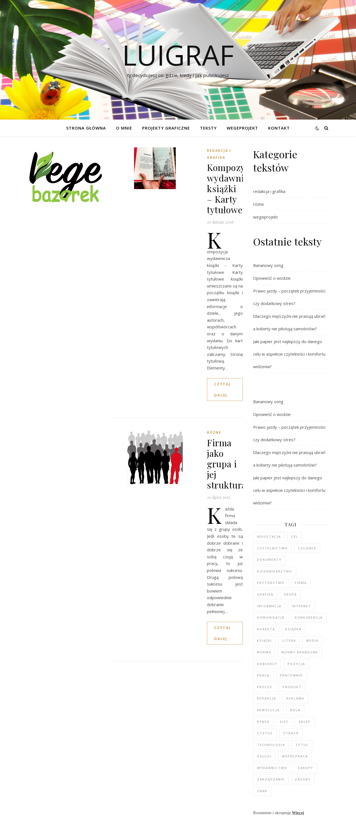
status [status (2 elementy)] (265, 733)
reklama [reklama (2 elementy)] (295, 698)
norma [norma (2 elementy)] (264, 652)
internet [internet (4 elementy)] (301, 606)
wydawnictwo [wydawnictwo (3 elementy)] (272, 768)
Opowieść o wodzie (272, 278)
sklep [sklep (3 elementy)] (305, 722)
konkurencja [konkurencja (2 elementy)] (309, 617)
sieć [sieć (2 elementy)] (284, 722)
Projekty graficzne (166, 128)
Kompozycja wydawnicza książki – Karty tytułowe (232, 188)
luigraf (178, 55)
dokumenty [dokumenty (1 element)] (269, 559)
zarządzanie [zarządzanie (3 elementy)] (271, 779)
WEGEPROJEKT (242, 128)
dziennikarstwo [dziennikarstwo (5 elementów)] (274, 571)
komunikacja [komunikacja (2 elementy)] (271, 617)
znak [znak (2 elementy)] (262, 791)
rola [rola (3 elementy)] (295, 710)
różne (214, 432)
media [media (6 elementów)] (312, 640)
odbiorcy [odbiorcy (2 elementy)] (267, 664)
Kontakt (279, 128)
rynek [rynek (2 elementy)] (263, 722)
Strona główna (86, 128)
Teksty (208, 128)
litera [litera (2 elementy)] (289, 640)
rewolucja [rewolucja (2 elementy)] (268, 710)
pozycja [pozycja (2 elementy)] (296, 664)
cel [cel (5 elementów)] (294, 536)
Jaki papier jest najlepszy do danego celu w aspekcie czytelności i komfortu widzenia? (289, 354)
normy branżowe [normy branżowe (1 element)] (299, 652)
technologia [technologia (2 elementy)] (271, 745)
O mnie (124, 128)
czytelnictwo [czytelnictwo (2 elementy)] (272, 548)
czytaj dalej (222, 389)
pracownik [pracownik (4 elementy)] (291, 675)
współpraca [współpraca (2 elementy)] (295, 756)
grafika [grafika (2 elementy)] (265, 594)
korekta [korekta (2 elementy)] (266, 629)
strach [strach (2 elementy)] (291, 733)
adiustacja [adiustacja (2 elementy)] (269, 536)
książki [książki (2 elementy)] (264, 640)
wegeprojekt (265, 217)
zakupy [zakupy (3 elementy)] (305, 768)
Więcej (298, 812)
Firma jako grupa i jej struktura (226, 464)
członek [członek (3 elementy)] (307, 548)
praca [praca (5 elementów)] (263, 675)
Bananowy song (268, 265)
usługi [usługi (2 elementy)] (264, 756)
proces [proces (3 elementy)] (264, 687)
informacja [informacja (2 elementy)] (269, 606)
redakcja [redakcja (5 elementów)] (266, 698)
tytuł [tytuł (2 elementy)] (301, 745)
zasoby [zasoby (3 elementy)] (303, 779)
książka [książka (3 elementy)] (293, 629)
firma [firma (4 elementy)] (301, 583)
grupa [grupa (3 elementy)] (290, 594)
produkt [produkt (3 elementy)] (292, 687)
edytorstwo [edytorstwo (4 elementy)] (271, 583)
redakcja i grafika (219, 154)
